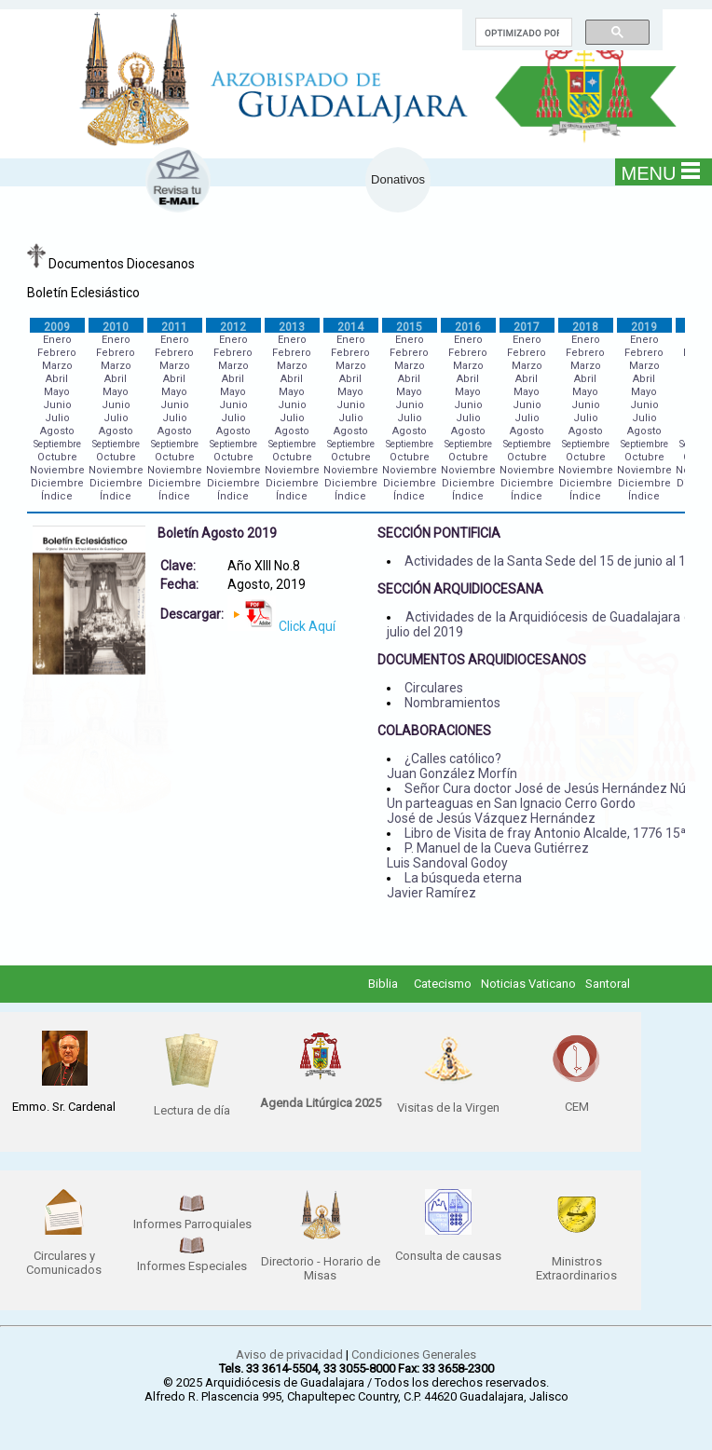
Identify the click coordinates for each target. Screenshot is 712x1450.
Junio (57, 405)
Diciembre (57, 483)
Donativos (398, 179)
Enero (57, 340)
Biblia (383, 984)
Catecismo (443, 984)
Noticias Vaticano (528, 984)
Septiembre (57, 444)
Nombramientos (452, 702)
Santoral (607, 984)
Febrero (56, 353)
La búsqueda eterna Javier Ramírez (454, 885)
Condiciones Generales (413, 1354)
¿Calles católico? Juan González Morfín (452, 766)
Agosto (57, 431)
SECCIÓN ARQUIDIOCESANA (460, 588)
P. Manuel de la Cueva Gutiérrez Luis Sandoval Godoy (488, 855)
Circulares (433, 687)
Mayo (57, 392)
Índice (57, 496)
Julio (57, 418)
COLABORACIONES (434, 730)
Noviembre (57, 470)
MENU (661, 172)
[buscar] (522, 32)
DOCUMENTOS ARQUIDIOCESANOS (481, 659)
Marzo (57, 366)
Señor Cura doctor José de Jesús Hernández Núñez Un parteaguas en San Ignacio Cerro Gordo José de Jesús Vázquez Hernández (547, 803)
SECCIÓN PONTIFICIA (438, 533)
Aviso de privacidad (289, 1354)
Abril (57, 379)
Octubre (57, 457)
